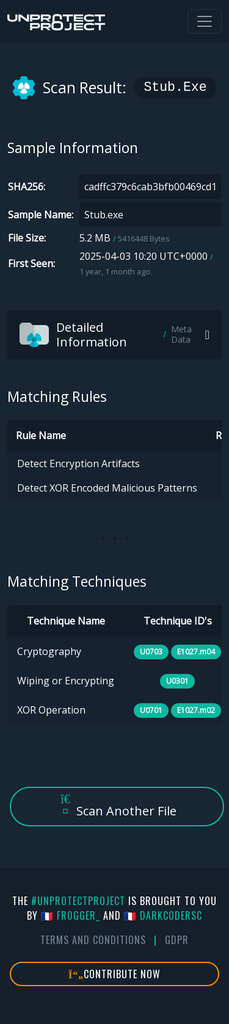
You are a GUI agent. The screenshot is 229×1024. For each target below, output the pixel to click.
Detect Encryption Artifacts (78, 463)
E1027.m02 (196, 710)
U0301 (177, 681)
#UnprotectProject (78, 900)
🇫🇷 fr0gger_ (70, 915)
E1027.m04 (196, 651)
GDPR (177, 940)
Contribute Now (114, 974)
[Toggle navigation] (204, 21)
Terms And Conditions (93, 940)
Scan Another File (117, 806)
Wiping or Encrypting (65, 680)
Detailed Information (112, 334)
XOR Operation (51, 710)
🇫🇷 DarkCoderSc (163, 915)
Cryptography (49, 651)
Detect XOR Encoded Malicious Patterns (107, 488)
